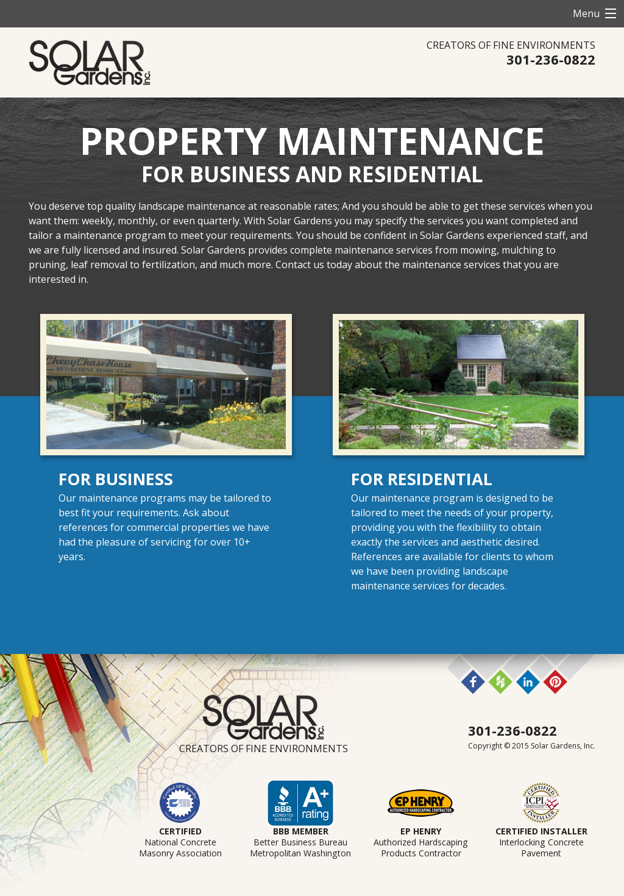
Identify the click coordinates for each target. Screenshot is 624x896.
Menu (586, 13)
